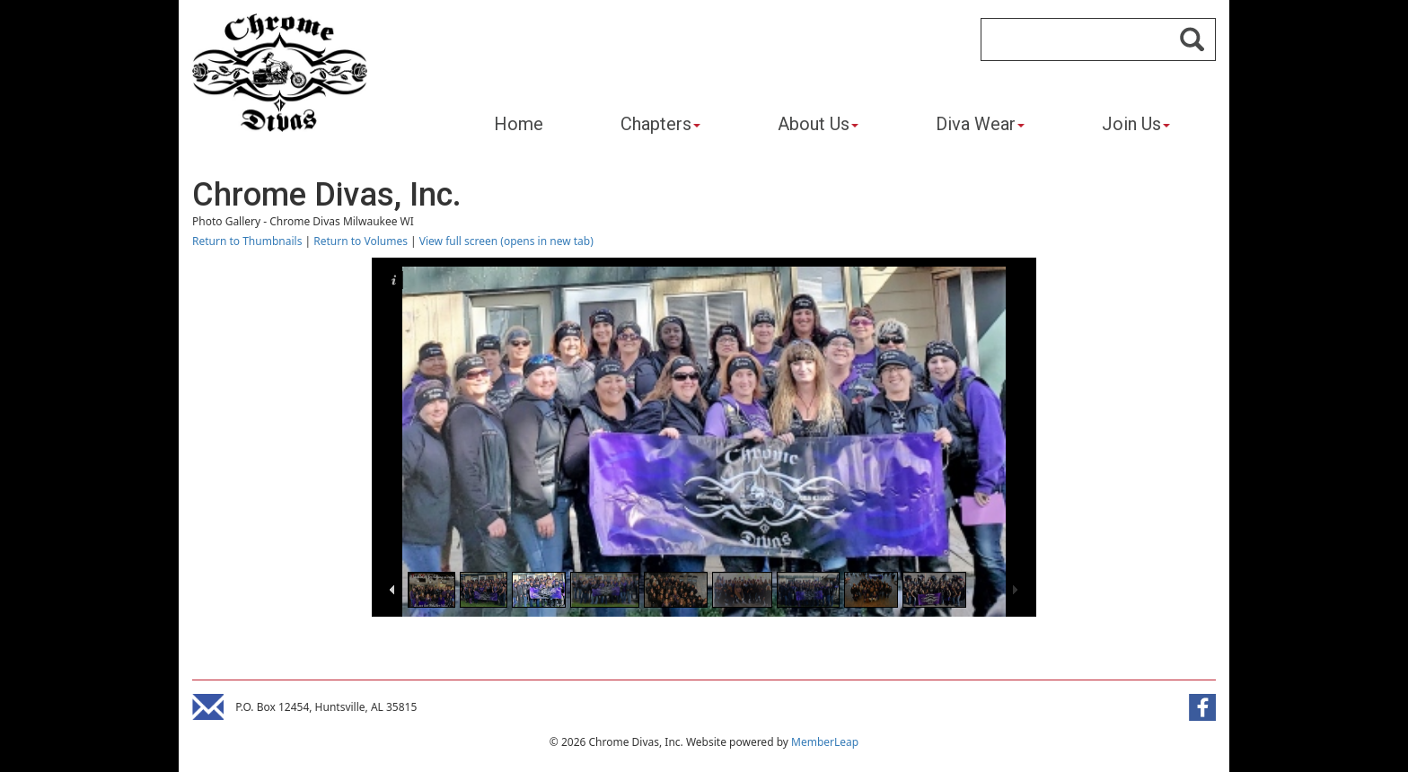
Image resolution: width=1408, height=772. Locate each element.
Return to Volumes (360, 241)
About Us (818, 124)
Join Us (1136, 124)
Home (518, 124)
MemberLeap (824, 742)
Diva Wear (980, 124)
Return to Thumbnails (247, 241)
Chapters (660, 124)
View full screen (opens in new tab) (506, 241)
